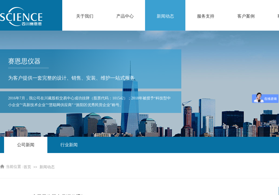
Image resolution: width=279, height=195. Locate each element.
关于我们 (84, 16)
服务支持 (205, 16)
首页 (27, 167)
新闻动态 (165, 16)
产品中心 (125, 16)
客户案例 (246, 16)
